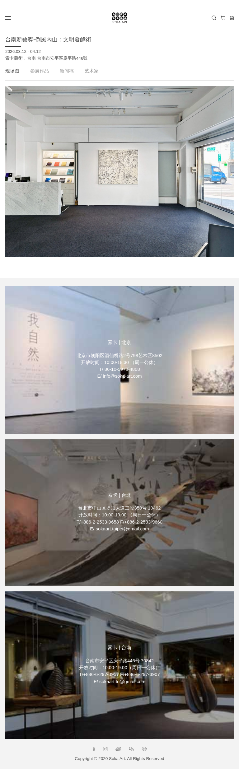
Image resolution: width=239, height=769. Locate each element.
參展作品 (39, 70)
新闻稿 (67, 70)
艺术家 (92, 70)
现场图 (12, 70)
